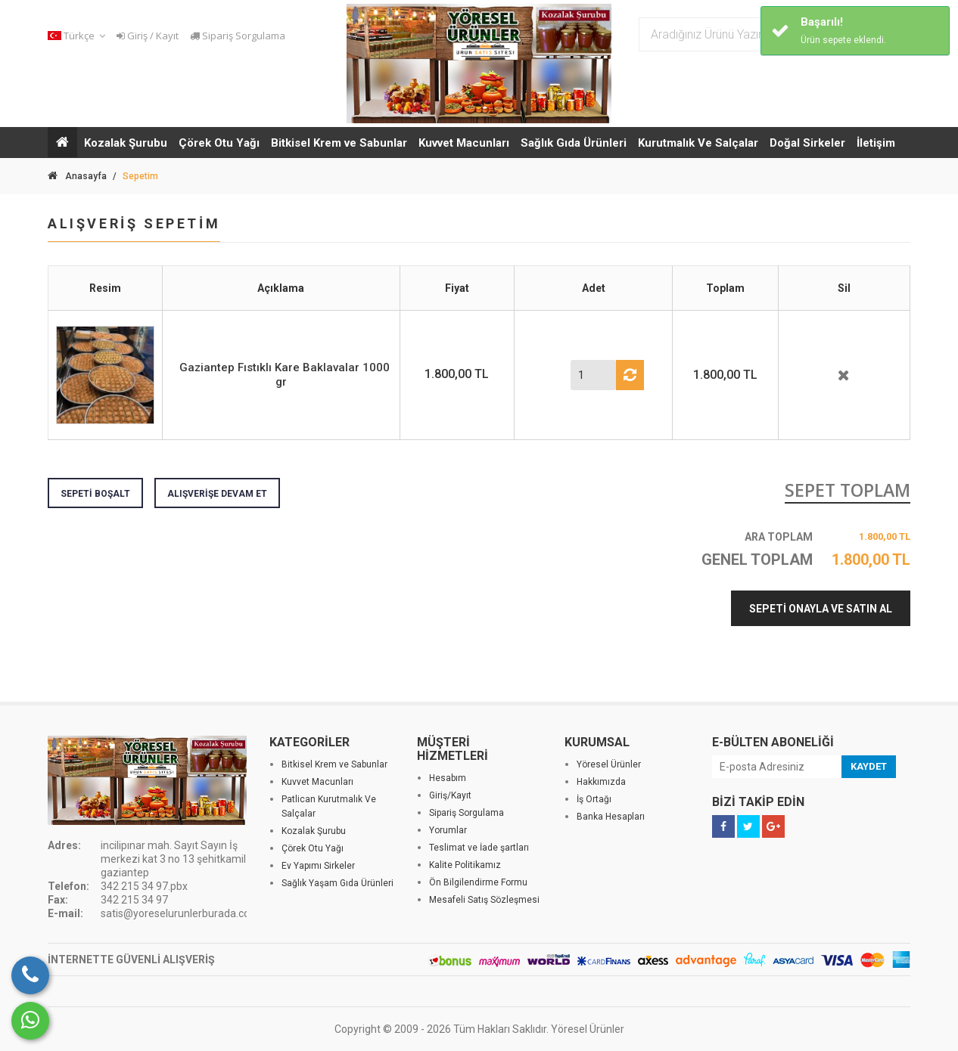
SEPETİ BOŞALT (95, 493)
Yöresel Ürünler (609, 764)
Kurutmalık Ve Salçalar (698, 143)
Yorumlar (448, 830)
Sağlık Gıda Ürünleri (574, 143)
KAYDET (869, 766)
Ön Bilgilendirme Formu (478, 882)
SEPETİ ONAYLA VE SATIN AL (820, 609)
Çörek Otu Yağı (219, 143)
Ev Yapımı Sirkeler (318, 865)
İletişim (876, 143)
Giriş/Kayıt (450, 795)
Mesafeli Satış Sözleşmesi (484, 899)
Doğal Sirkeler (807, 143)
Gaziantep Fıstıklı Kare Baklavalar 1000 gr (284, 375)
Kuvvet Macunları (463, 143)
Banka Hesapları (611, 816)
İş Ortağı (594, 799)
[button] (79, 36)
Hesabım (447, 778)
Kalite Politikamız (465, 865)
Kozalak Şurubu (125, 143)
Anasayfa (77, 176)
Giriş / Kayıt (148, 35)
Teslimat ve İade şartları (479, 847)
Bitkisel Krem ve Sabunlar (339, 143)
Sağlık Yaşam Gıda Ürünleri (337, 883)
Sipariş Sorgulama (237, 35)
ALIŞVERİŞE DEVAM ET (217, 493)
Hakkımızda (601, 782)
